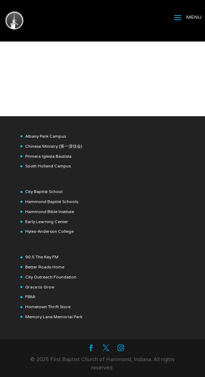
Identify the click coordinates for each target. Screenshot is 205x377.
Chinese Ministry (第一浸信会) (53, 146)
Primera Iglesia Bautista (48, 156)
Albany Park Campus (45, 136)
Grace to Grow (39, 286)
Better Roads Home (44, 266)
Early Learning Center (46, 221)
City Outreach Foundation (50, 276)
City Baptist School (44, 191)
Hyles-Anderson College (49, 231)
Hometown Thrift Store (48, 306)
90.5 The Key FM (41, 256)
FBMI (30, 296)
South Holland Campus (48, 165)
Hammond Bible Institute (49, 211)
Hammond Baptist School (50, 201)
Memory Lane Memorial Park (53, 316)
